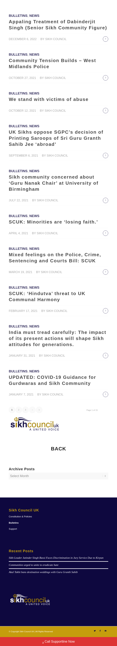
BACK (58, 448)
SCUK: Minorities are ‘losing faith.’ (53, 222)
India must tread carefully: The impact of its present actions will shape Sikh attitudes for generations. (57, 338)
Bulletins (18, 16)
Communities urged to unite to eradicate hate (33, 564)
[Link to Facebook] (100, 630)
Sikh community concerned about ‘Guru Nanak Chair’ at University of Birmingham (53, 183)
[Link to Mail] (105, 630)
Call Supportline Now (58, 642)
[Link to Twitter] (94, 630)
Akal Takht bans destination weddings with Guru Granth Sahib (43, 572)
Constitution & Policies (20, 516)
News (34, 16)
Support (13, 529)
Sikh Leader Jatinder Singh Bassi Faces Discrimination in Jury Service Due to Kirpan (56, 557)
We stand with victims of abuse (49, 99)
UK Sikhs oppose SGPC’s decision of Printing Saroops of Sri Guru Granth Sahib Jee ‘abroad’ (56, 138)
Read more (105, 39)
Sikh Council (55, 39)
